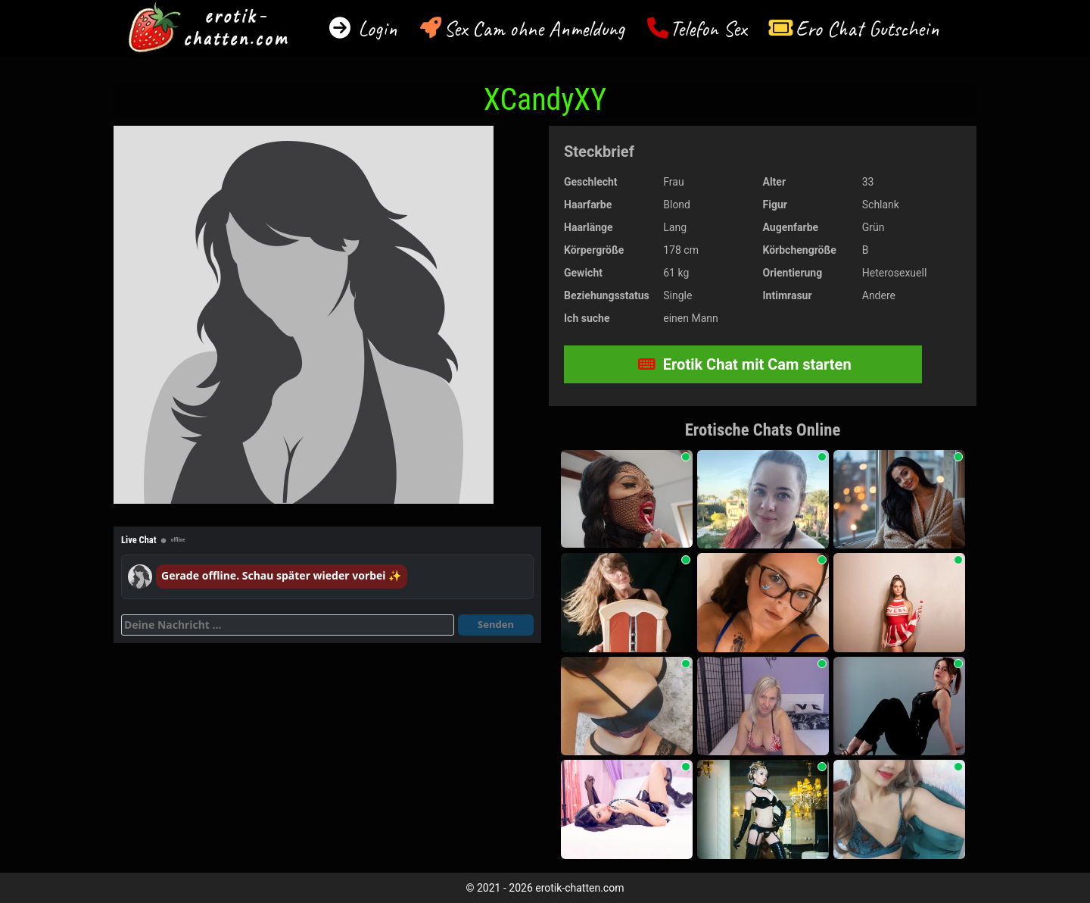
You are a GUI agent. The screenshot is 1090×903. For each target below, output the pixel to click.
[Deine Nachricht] (287, 625)
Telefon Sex (708, 28)
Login (375, 28)
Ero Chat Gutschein (867, 28)
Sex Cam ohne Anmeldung (534, 28)
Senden (496, 624)
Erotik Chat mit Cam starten (745, 364)
